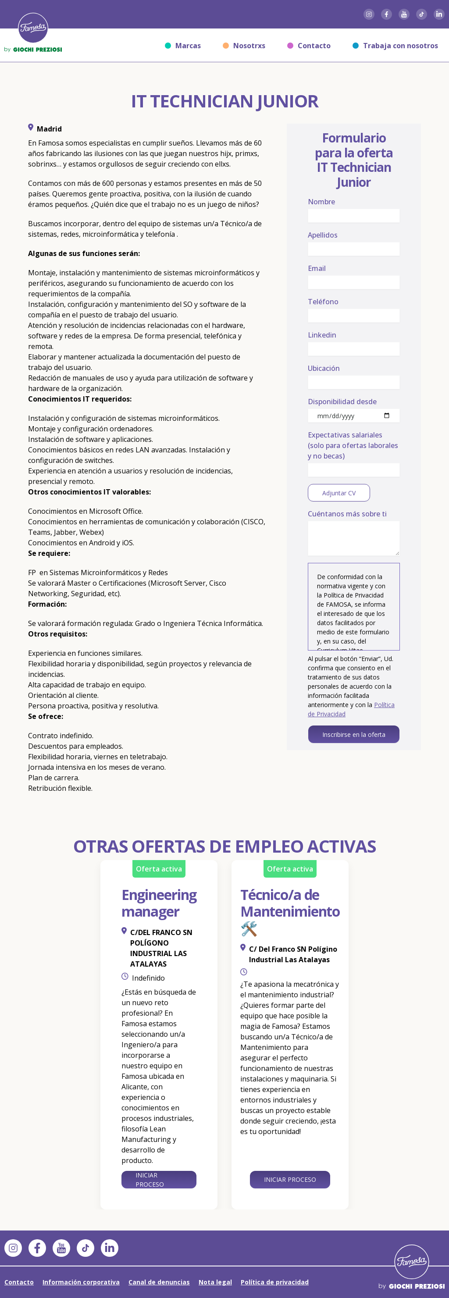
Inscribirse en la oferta (353, 734)
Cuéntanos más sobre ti (347, 514)
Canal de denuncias (159, 1282)
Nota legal (215, 1282)
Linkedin (322, 335)
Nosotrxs (244, 45)
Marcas (183, 45)
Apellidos (323, 235)
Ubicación (324, 368)
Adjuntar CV (339, 492)
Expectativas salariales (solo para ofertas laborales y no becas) (353, 445)
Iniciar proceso (149, 1179)
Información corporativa (81, 1282)
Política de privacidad (275, 1282)
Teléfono (323, 301)
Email (317, 268)
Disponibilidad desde (342, 401)
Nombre (321, 201)
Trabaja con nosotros (395, 45)
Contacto (309, 45)
